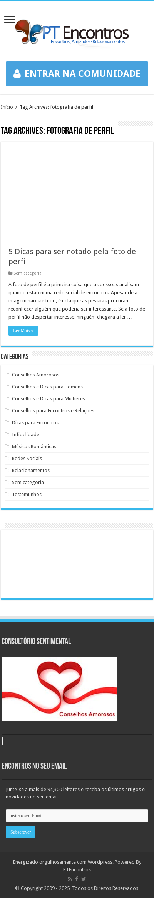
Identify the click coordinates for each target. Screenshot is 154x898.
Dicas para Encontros (35, 422)
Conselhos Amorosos (35, 375)
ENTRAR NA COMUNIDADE (77, 73)
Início (7, 107)
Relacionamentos (31, 470)
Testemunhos (27, 494)
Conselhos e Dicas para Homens (47, 387)
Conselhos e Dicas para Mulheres (48, 399)
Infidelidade (25, 434)
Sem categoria (27, 273)
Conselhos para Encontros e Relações (53, 411)
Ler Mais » (23, 330)
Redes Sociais (27, 458)
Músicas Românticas (34, 446)
